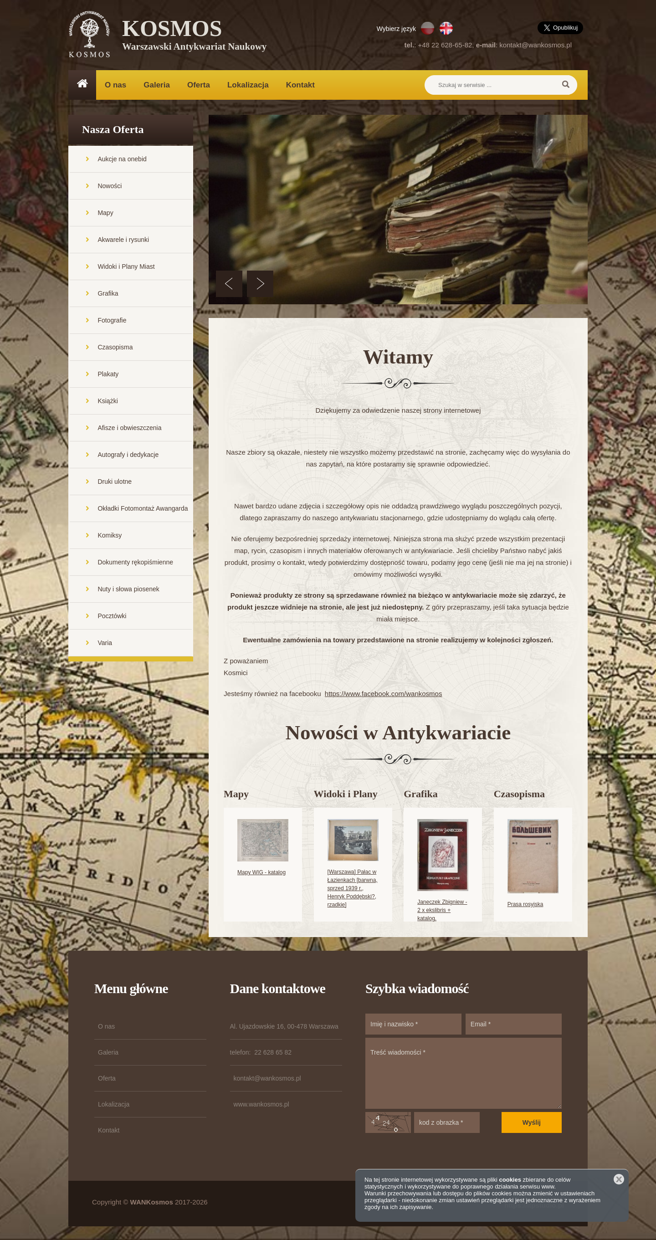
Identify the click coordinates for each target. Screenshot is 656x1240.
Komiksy (109, 535)
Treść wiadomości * (463, 1073)
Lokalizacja (248, 85)
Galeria (157, 85)
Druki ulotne (114, 481)
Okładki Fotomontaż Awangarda (142, 508)
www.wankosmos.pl (261, 1104)
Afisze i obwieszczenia (129, 427)
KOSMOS (194, 36)
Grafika (107, 293)
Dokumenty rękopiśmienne (135, 562)
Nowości (109, 186)
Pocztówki (111, 616)
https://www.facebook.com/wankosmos (383, 693)
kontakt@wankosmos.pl (535, 45)
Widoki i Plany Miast (125, 266)
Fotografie (111, 320)
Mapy (105, 212)
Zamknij (619, 1179)
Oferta (198, 85)
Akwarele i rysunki (123, 239)
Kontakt (300, 85)
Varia (104, 642)
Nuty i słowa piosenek (128, 589)
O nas (115, 85)
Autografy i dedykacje (128, 454)
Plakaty (107, 374)
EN (446, 28)
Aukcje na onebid (121, 159)
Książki (107, 401)
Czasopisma (115, 347)
